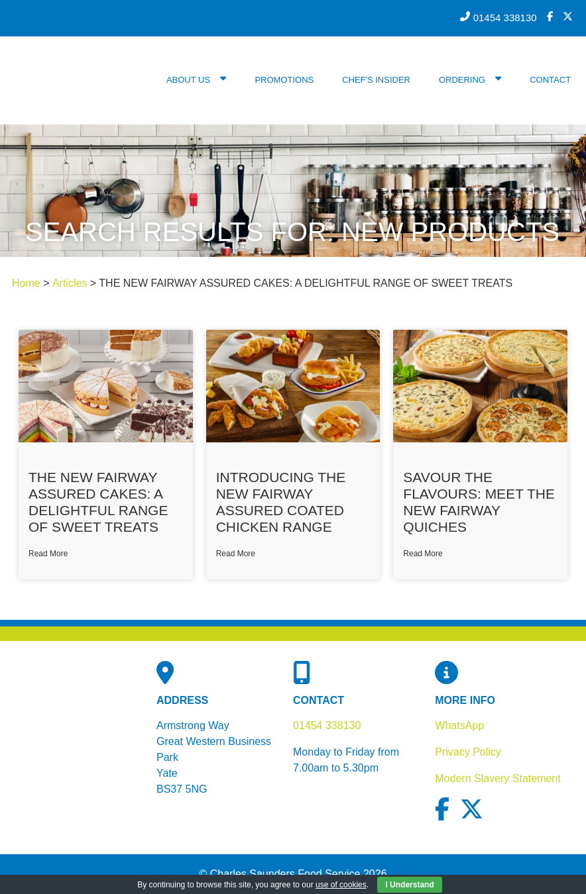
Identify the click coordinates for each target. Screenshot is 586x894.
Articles (69, 283)
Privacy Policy (468, 752)
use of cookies (341, 884)
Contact (550, 80)
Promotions (284, 80)
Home (26, 283)
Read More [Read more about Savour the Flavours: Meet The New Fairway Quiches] (422, 553)
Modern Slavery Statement (497, 778)
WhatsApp (459, 725)
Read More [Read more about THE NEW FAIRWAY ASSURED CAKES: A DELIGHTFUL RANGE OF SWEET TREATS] (48, 553)
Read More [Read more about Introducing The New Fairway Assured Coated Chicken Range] (235, 553)
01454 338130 (327, 725)
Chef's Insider (376, 80)
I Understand (409, 884)
